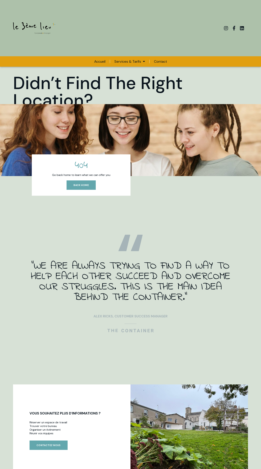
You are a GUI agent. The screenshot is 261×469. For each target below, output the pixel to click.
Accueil (99, 61)
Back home (81, 185)
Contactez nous (48, 445)
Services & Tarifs (129, 61)
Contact (160, 61)
